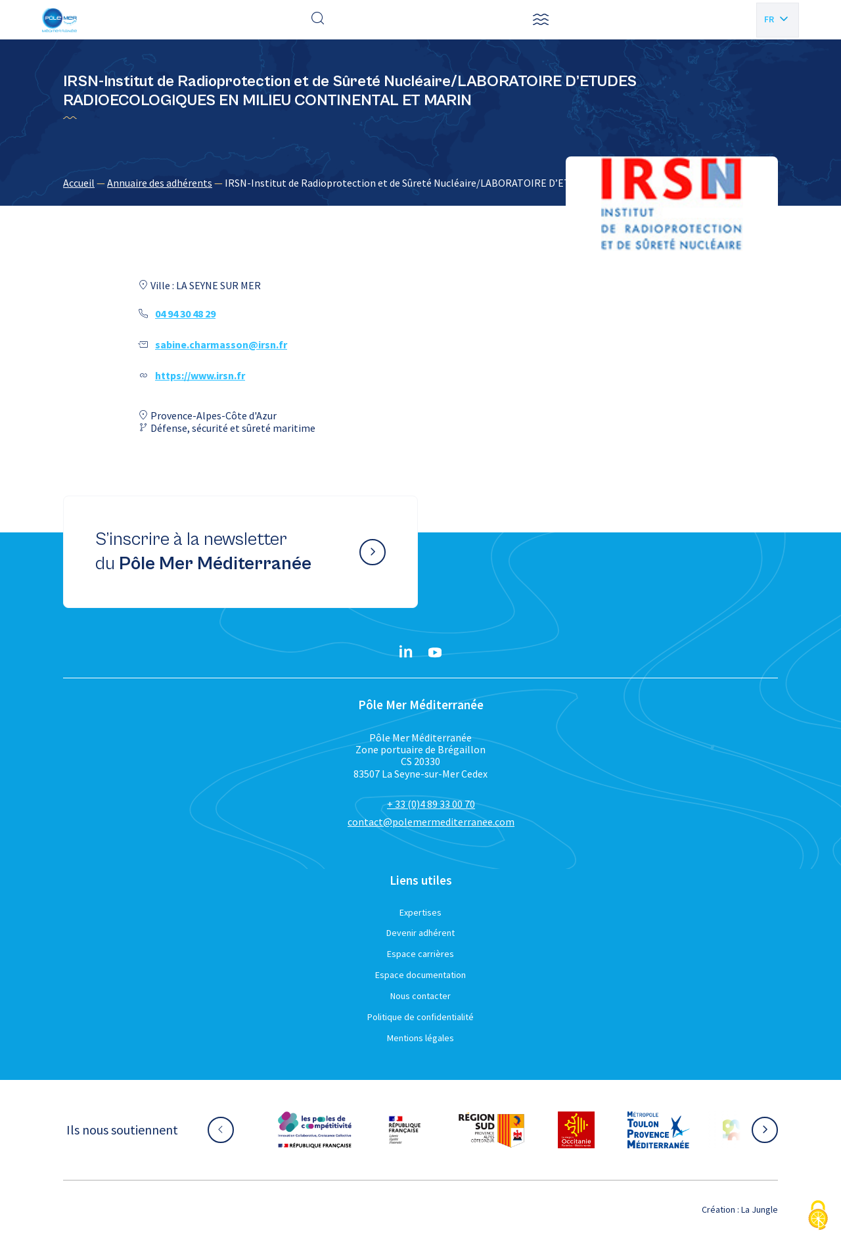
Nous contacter (420, 996)
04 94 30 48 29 (185, 313)
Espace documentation (420, 975)
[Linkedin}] (406, 653)
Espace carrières (420, 954)
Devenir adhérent (420, 933)
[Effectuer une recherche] (318, 20)
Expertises (420, 912)
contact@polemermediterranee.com (431, 821)
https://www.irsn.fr (200, 375)
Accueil (79, 182)
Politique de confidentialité (420, 1017)
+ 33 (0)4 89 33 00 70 (431, 803)
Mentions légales (420, 1038)
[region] (420, 183)
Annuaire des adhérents (159, 182)
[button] (541, 20)
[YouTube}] (435, 653)
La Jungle (759, 1209)
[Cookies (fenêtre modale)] (818, 1216)
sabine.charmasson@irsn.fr (221, 344)
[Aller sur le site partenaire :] (315, 1129)
